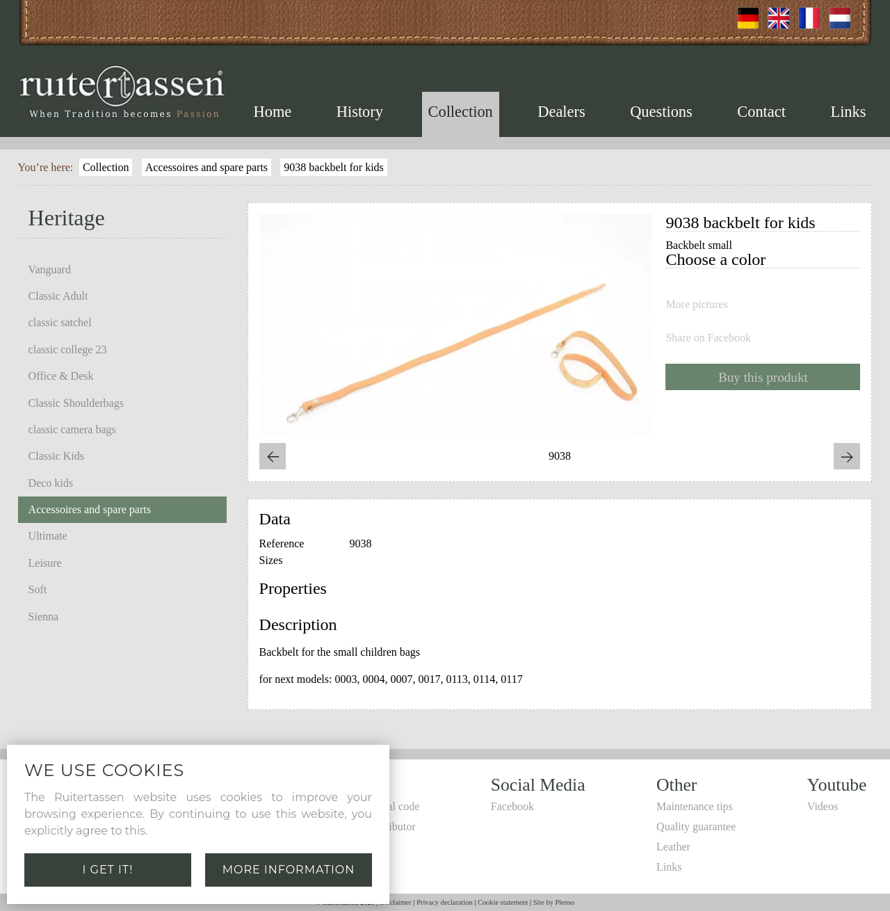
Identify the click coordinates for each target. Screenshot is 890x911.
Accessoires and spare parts (206, 167)
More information (288, 869)
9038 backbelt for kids (334, 167)
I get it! (108, 869)
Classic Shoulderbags (76, 403)
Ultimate (48, 536)
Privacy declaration (444, 902)
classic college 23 (68, 349)
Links (848, 111)
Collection (460, 111)
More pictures (696, 304)
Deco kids (51, 483)
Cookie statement (503, 902)
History (360, 111)
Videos (822, 806)
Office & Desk (61, 376)
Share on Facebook (708, 338)
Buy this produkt (763, 377)
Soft (38, 589)
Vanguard (50, 269)
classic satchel (60, 322)
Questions (661, 111)
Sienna (44, 616)
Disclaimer (396, 902)
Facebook (512, 806)
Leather (673, 847)
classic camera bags (72, 429)
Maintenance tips (694, 806)
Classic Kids (56, 456)
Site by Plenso (553, 902)
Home (273, 111)
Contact (761, 111)
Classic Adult (58, 296)
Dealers (561, 111)
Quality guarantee (696, 826)
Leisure (45, 563)
